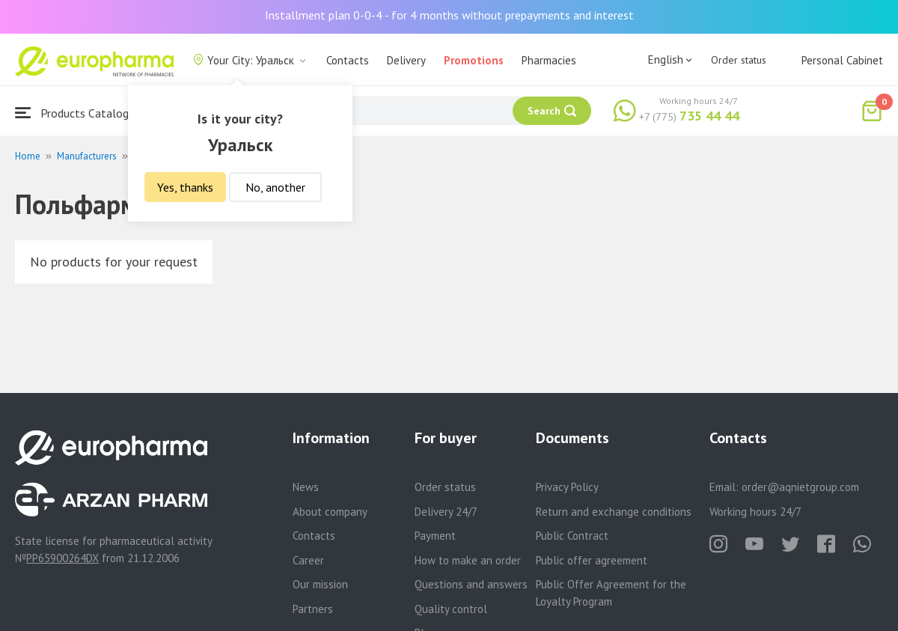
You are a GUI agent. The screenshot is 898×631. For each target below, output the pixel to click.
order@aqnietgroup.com (800, 487)
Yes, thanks (185, 187)
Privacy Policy (567, 487)
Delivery (406, 60)
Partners (313, 609)
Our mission (320, 584)
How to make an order (468, 560)
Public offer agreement (591, 560)
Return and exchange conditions (613, 512)
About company (330, 512)
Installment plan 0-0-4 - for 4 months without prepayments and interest (449, 14)
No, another (275, 187)
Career (308, 560)
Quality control (451, 609)
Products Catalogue (78, 113)
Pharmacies (549, 60)
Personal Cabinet (842, 60)
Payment (435, 535)
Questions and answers (471, 584)
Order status (738, 60)
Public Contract (572, 535)
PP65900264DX (62, 558)
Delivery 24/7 (446, 512)
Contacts (347, 60)
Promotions (474, 60)
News (306, 487)
